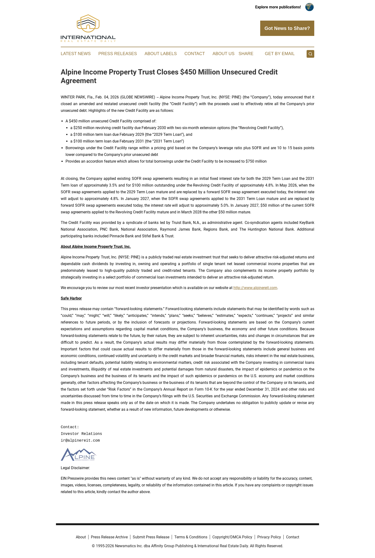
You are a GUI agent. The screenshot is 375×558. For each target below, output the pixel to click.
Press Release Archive (109, 537)
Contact (194, 53)
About (81, 537)
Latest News (76, 53)
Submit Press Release (151, 537)
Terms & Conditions (190, 537)
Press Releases (117, 53)
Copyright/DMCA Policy (232, 537)
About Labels (160, 53)
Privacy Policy (269, 537)
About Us (224, 53)
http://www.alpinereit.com (255, 287)
